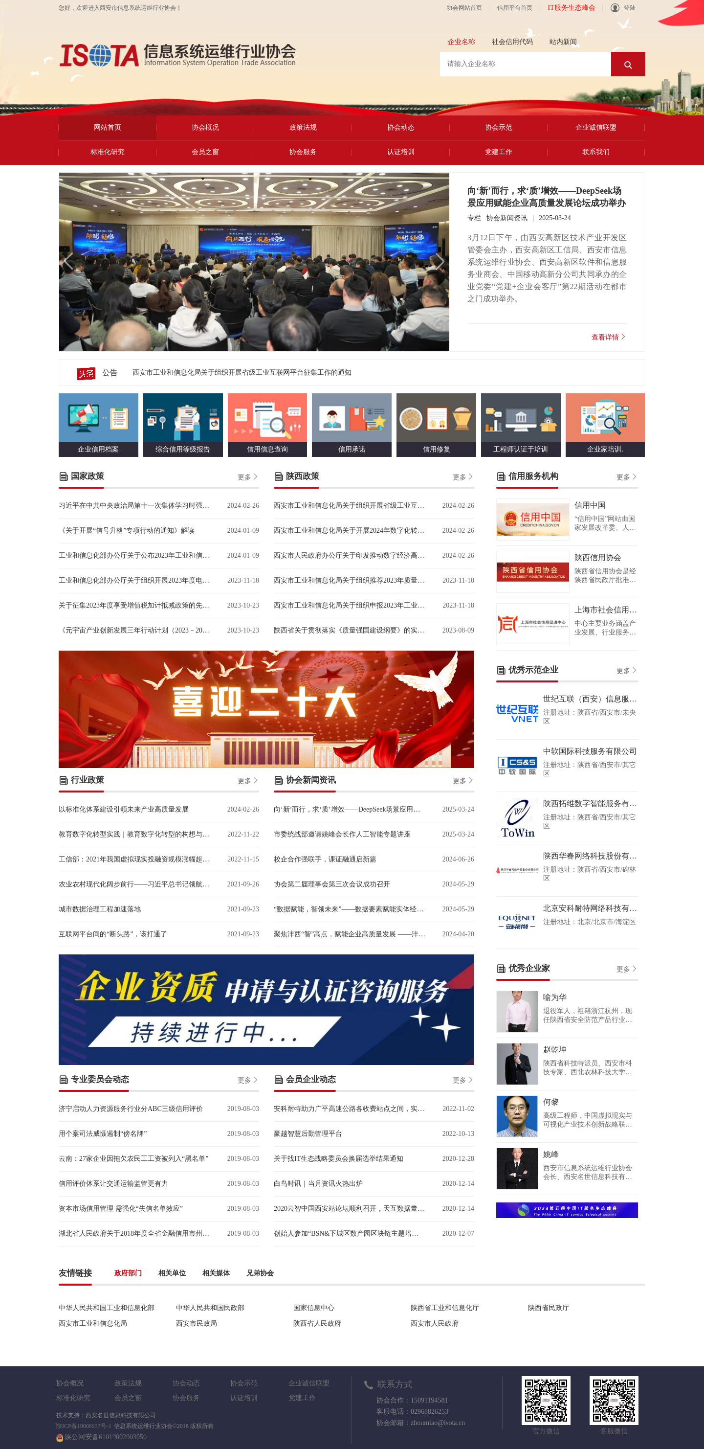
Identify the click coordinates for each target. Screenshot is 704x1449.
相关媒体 (216, 1273)
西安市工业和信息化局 (93, 1323)
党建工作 (498, 152)
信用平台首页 (514, 7)
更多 (248, 476)
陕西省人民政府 (317, 1323)
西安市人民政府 (435, 1323)
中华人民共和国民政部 (210, 1308)
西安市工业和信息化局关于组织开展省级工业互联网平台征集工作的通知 (242, 372)
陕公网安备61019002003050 (106, 1437)
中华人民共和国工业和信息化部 (106, 1308)
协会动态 (401, 127)
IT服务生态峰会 (571, 7)
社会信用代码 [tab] (512, 41)
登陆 (623, 7)
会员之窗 (205, 152)
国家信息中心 (313, 1308)
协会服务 (303, 152)
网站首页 (107, 127)
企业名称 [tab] (461, 41)
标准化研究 (107, 152)
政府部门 (128, 1273)
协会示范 (498, 127)
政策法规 (303, 127)
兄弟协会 (260, 1273)
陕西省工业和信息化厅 (445, 1308)
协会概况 (205, 127)
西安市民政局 (196, 1323)
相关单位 (172, 1273)
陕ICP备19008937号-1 (83, 1426)
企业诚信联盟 (595, 127)
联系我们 (596, 152)
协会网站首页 (464, 7)
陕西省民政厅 (548, 1308)
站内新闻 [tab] (563, 41)
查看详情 (609, 337)
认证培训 (401, 152)
